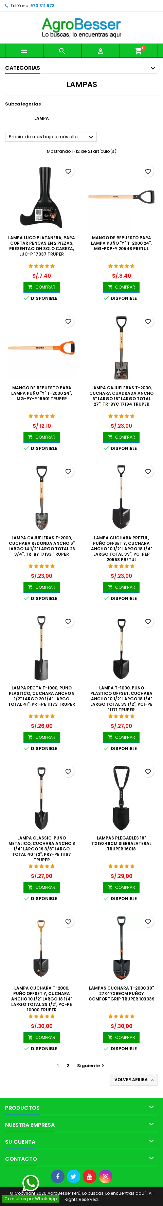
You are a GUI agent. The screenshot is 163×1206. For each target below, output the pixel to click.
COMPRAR (41, 287)
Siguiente (91, 1065)
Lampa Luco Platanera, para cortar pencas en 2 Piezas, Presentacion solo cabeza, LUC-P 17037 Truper (41, 246)
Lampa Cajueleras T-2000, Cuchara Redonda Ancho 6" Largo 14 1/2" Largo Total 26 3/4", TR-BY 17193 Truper (41, 546)
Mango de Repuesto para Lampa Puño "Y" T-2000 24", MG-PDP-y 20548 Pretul (121, 243)
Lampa (41, 118)
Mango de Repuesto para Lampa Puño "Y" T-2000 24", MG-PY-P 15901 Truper (41, 393)
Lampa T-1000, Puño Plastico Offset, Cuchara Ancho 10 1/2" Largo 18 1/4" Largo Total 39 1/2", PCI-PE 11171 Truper (121, 699)
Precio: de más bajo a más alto (52, 137)
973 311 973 (42, 6)
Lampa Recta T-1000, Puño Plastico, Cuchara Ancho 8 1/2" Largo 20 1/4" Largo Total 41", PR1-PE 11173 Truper (41, 696)
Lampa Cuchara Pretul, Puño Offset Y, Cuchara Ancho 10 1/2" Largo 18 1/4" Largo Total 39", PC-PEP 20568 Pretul (121, 549)
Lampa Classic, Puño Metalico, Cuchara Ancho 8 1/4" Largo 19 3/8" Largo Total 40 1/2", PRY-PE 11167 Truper (41, 849)
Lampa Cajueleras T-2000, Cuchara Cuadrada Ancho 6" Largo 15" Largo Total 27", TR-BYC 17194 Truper (121, 396)
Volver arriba (134, 1080)
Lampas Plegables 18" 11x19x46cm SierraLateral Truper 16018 (121, 843)
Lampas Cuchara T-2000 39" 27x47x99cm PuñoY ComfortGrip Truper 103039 (122, 993)
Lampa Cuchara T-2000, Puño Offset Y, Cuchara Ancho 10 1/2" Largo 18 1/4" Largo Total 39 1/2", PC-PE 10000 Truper (41, 999)
